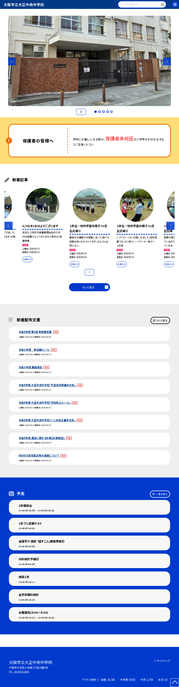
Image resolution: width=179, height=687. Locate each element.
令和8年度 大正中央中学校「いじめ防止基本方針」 (47, 420)
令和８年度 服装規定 (31, 367)
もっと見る (88, 287)
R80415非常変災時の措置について (39, 455)
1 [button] (95, 112)
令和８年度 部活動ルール (34, 349)
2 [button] (99, 112)
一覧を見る (161, 494)
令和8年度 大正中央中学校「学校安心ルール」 (45, 402)
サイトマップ (163, 661)
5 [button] (111, 112)
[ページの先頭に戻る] (175, 683)
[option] (89, 61)
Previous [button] (12, 61)
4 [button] (107, 112)
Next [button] (167, 61)
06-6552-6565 (21, 672)
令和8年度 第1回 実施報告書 (35, 332)
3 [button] (103, 112)
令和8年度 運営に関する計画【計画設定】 (42, 438)
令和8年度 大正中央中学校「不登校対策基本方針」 (47, 385)
